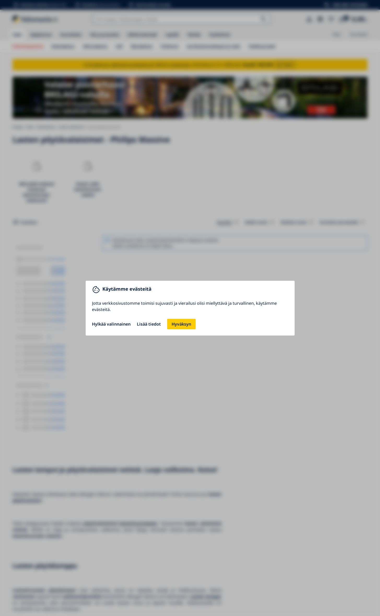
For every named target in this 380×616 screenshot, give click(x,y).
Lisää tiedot (149, 324)
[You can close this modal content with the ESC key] (190, 308)
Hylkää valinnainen (111, 324)
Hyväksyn (181, 324)
